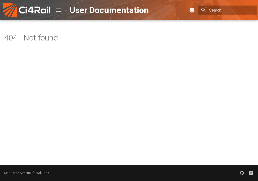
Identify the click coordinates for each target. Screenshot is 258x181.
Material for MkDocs (34, 173)
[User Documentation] (26, 10)
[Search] (227, 10)
